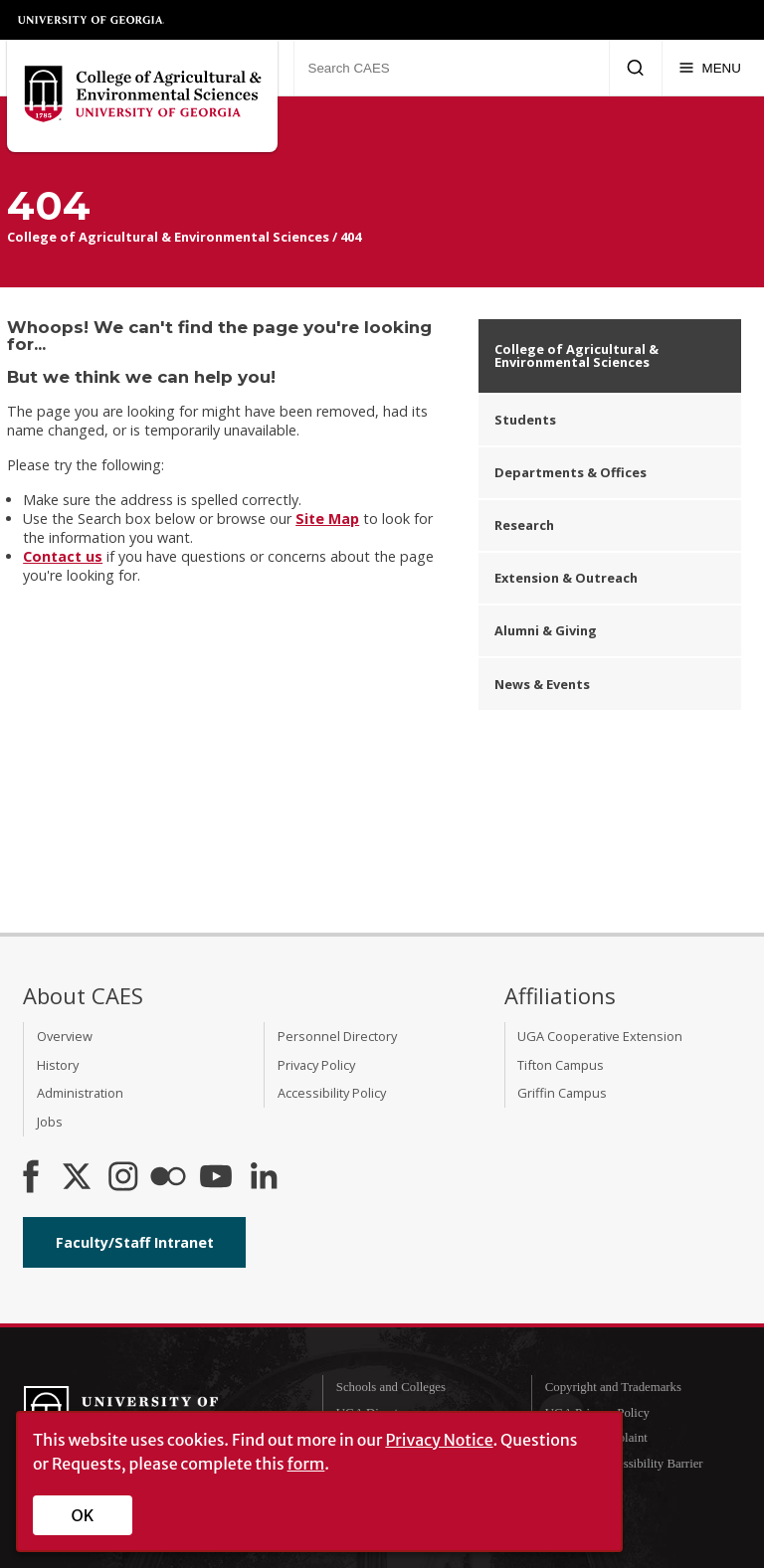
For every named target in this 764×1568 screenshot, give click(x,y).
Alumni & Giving (545, 630)
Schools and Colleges (391, 1387)
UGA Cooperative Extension (599, 1036)
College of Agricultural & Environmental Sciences (168, 237)
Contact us (62, 556)
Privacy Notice (438, 1440)
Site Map (327, 518)
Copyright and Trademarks (613, 1387)
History (58, 1065)
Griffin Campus (562, 1093)
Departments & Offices (570, 472)
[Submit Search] (635, 67)
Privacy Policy (316, 1065)
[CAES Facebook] (31, 1178)
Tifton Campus (560, 1065)
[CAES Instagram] (123, 1178)
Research (524, 525)
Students (525, 420)
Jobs (50, 1122)
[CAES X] (78, 1178)
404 (350, 237)
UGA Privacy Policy (597, 1413)
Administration (80, 1093)
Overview (65, 1036)
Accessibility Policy (332, 1093)
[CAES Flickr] (168, 1178)
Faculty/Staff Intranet (135, 1242)
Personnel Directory (337, 1036)
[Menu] (710, 67)
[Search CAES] (451, 67)
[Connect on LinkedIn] (263, 1178)
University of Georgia (91, 20)
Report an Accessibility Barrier (624, 1464)
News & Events (542, 684)
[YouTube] (216, 1178)
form (306, 1464)
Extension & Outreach (566, 578)
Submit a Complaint (596, 1438)
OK (83, 1515)
